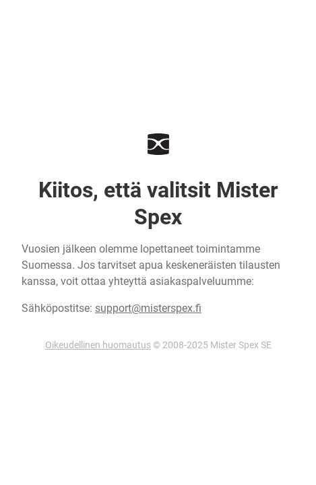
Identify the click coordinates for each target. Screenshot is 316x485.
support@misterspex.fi (148, 308)
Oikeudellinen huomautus (98, 345)
